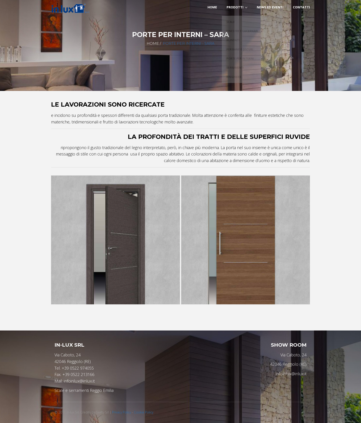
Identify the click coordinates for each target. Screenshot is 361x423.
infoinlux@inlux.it (79, 381)
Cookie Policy (143, 412)
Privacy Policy (121, 412)
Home (153, 43)
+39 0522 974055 (78, 368)
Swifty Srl (102, 412)
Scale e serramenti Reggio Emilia (84, 390)
